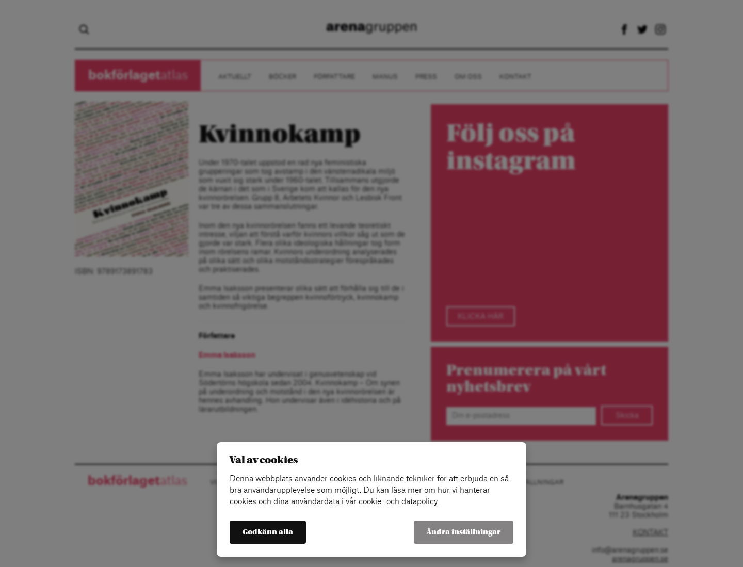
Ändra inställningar (463, 532)
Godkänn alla (268, 532)
